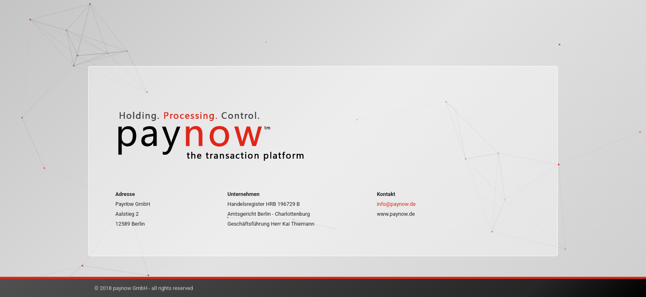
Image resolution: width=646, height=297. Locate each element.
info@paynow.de (396, 204)
